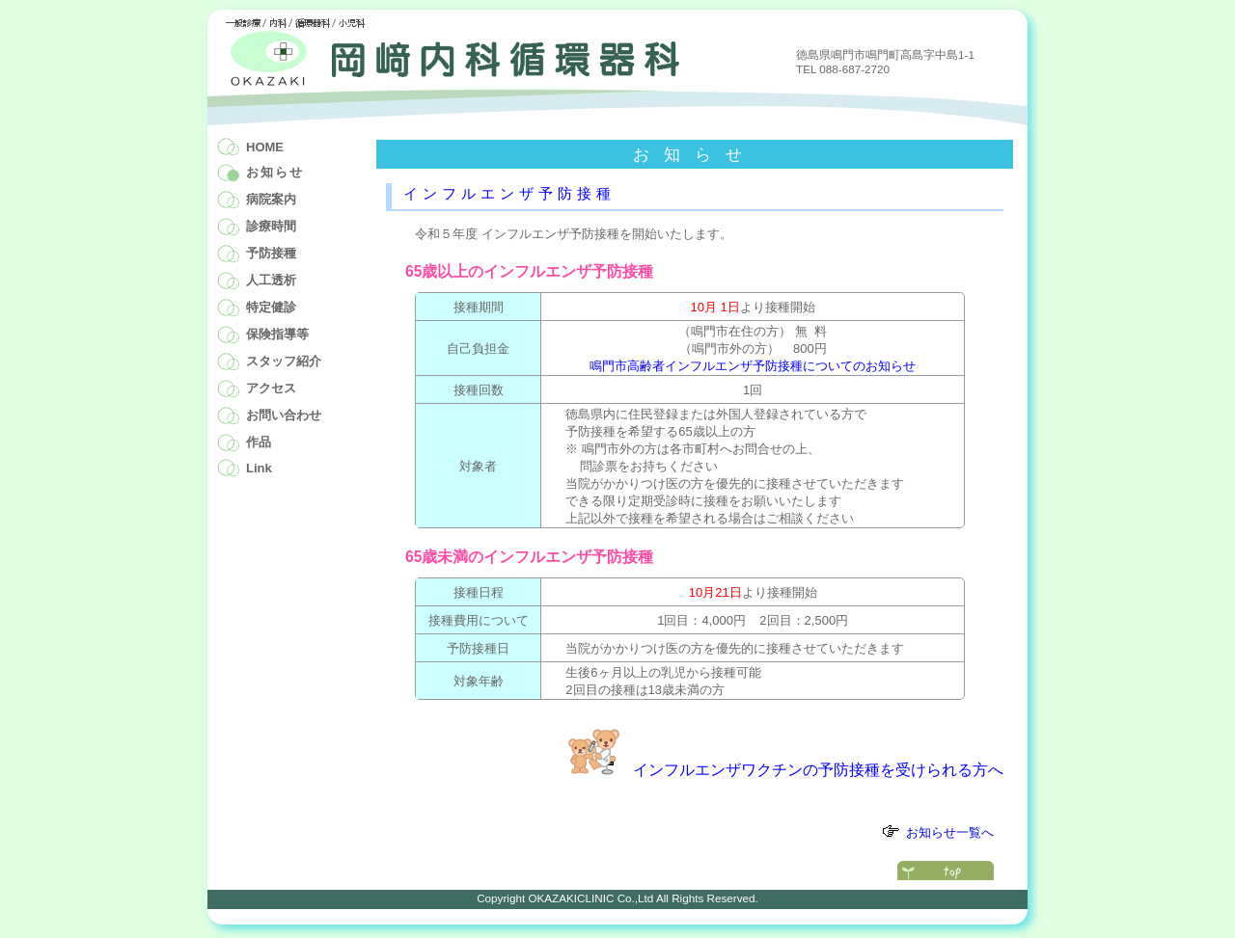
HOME (265, 147)
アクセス (271, 388)
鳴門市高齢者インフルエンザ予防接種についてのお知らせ (753, 366)
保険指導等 (277, 334)
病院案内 (271, 199)
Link (259, 468)
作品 (258, 442)
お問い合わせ (283, 415)
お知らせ (275, 172)
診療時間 (271, 226)
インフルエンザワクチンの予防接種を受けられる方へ (818, 770)
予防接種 (271, 253)
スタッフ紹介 (283, 361)
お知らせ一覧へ (950, 832)
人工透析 (271, 280)
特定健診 (271, 307)
